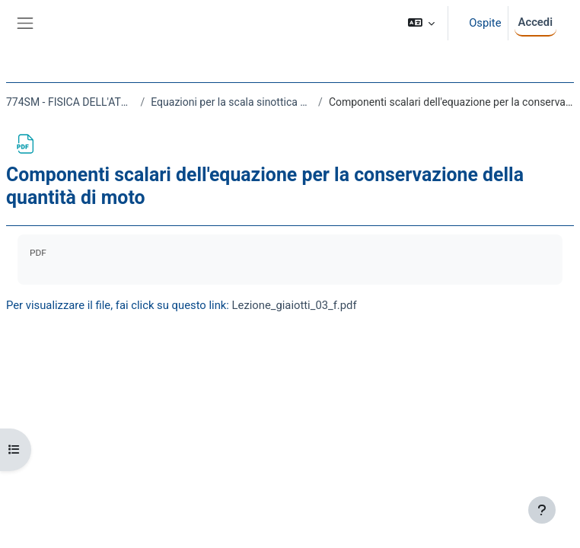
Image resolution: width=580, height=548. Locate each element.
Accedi (535, 22)
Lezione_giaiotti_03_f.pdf (294, 305)
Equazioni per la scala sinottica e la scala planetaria (231, 102)
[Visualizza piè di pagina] (542, 510)
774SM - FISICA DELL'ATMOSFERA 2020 (70, 102)
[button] (421, 23)
